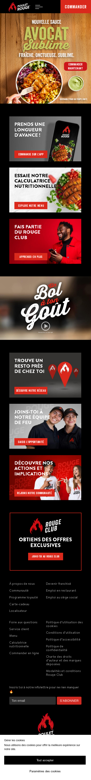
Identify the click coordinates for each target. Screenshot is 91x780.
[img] (45, 190)
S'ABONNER (69, 700)
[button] (45, 138)
